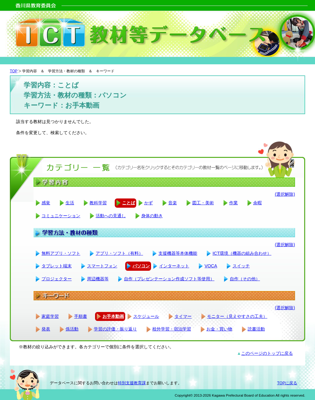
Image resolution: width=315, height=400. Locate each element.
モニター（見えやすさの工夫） (237, 316)
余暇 (257, 202)
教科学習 (98, 202)
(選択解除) (285, 194)
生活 (70, 202)
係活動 (72, 328)
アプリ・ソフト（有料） (119, 253)
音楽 (172, 202)
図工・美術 (203, 202)
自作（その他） (245, 278)
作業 (233, 202)
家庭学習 (50, 316)
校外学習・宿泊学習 (171, 328)
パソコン (141, 265)
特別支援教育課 (132, 383)
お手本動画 (113, 316)
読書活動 (256, 328)
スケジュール (146, 316)
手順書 (80, 316)
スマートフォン (102, 265)
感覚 (46, 202)
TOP (14, 71)
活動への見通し (111, 215)
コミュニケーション (61, 215)
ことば (128, 202)
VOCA (211, 265)
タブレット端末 (57, 265)
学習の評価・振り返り (115, 328)
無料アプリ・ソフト (61, 253)
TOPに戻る (287, 383)
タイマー (183, 316)
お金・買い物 (219, 328)
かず (148, 202)
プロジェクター (57, 278)
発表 (46, 328)
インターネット (174, 265)
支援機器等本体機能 (177, 253)
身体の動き (152, 215)
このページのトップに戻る (267, 353)
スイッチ (241, 265)
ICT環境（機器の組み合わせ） (242, 253)
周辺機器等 (98, 278)
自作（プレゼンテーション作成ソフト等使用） (169, 278)
